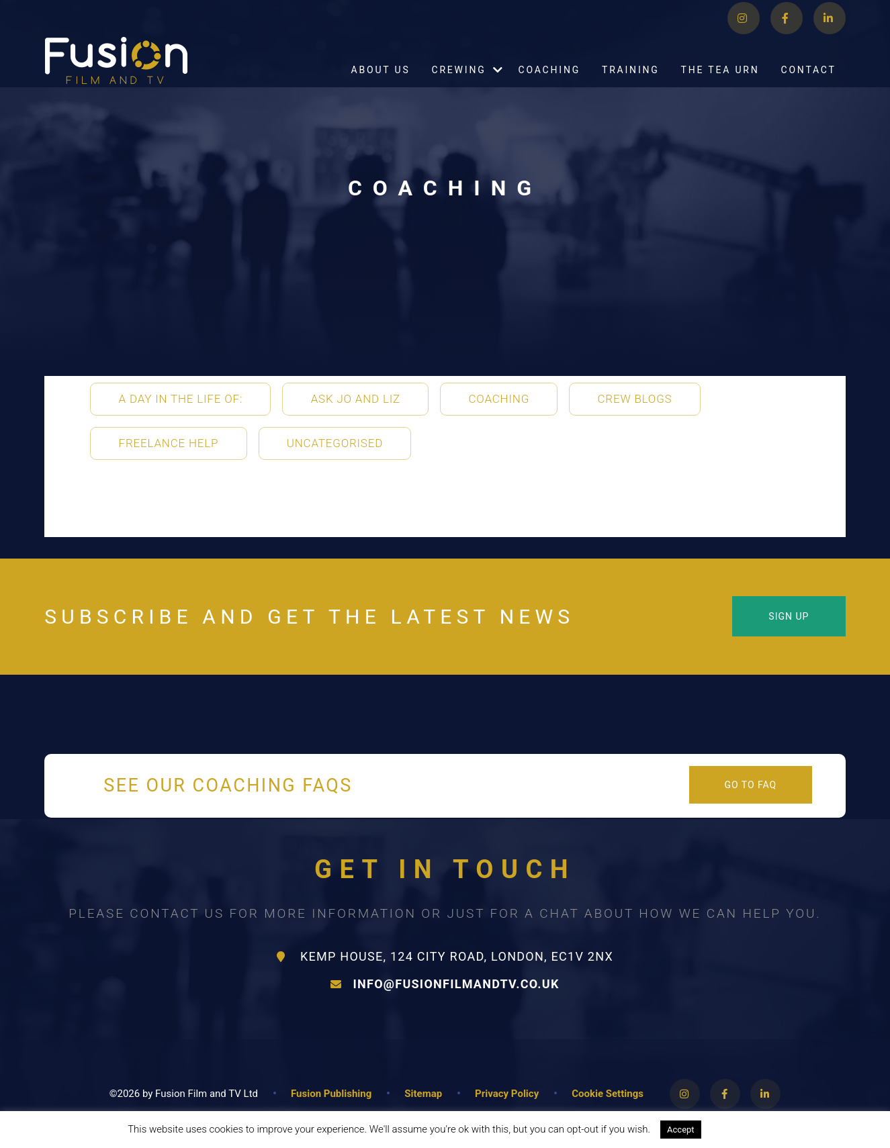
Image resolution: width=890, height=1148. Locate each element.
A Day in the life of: (181, 398)
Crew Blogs (635, 398)
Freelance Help (169, 443)
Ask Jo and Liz (355, 398)
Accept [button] (681, 1130)
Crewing (458, 86)
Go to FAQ (751, 784)
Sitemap (423, 1094)
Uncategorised (335, 443)
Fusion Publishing (331, 1094)
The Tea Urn (720, 86)
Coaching (550, 86)
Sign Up (788, 616)
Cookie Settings (607, 1094)
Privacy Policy (507, 1094)
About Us (380, 86)
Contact (808, 86)
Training (631, 86)
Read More (737, 1129)
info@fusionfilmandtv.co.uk (444, 984)
